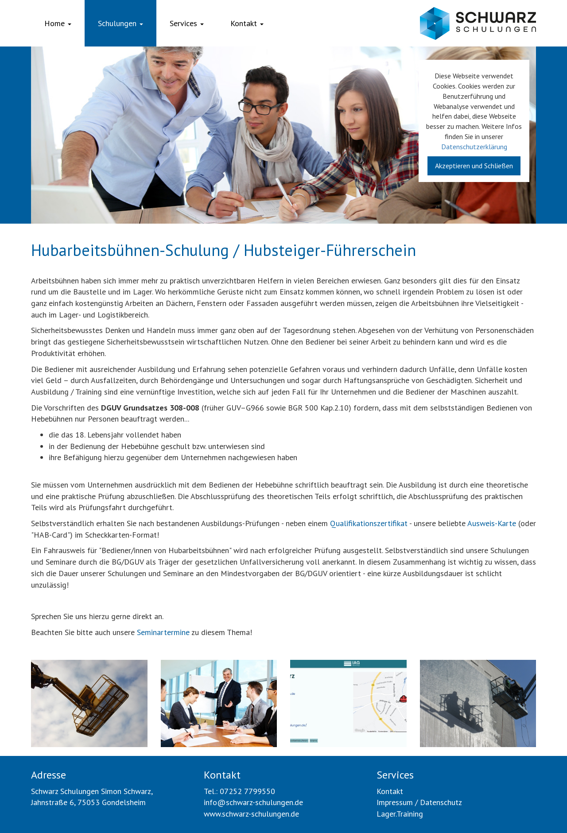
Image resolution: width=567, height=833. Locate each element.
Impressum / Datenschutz (419, 802)
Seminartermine (163, 632)
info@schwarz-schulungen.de (253, 802)
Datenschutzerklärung (474, 146)
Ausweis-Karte (491, 523)
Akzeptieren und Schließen (474, 165)
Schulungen (120, 23)
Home (57, 23)
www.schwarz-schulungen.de (251, 814)
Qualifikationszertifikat (369, 523)
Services (187, 23)
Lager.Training (400, 814)
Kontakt (247, 23)
